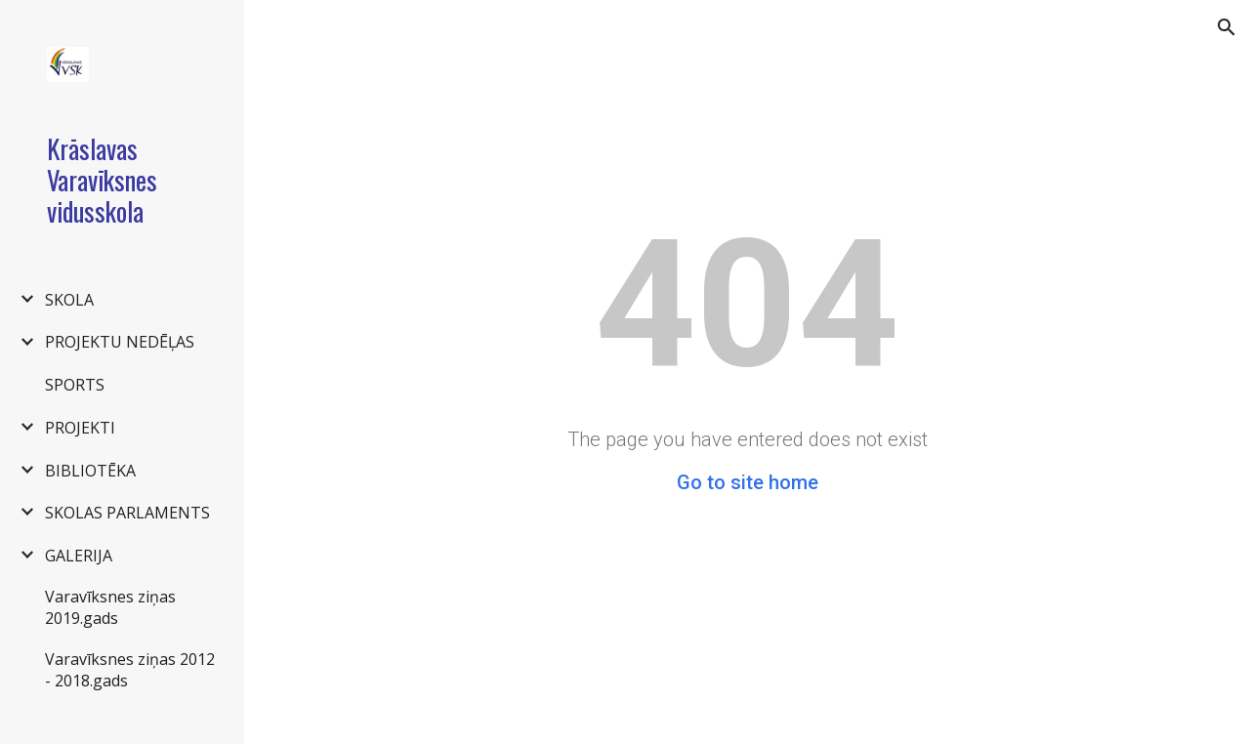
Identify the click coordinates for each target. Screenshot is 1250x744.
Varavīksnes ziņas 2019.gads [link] (110, 607)
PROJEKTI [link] (80, 427)
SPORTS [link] (74, 384)
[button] (1226, 27)
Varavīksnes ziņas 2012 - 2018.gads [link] (130, 669)
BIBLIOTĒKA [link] (90, 470)
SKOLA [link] (69, 299)
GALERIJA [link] (78, 555)
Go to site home (747, 482)
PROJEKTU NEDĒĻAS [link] (119, 341)
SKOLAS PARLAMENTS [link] (127, 512)
